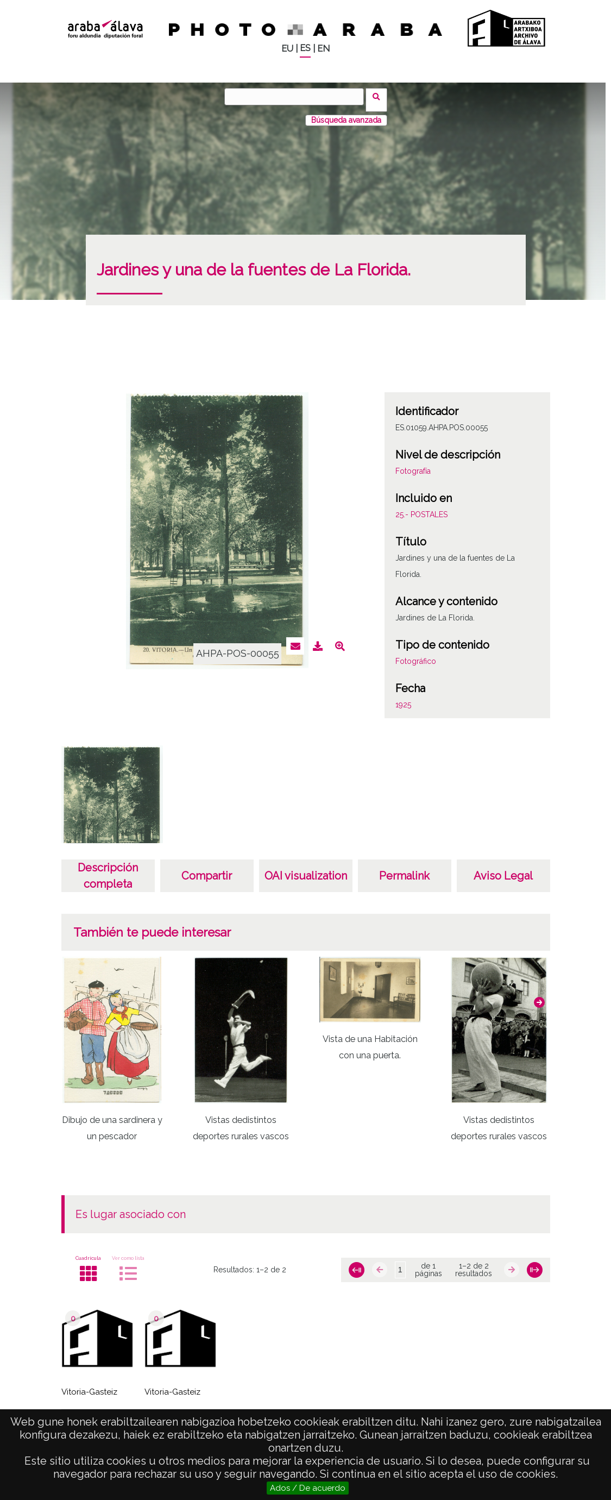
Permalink (404, 869)
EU (287, 48)
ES (305, 48)
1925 (403, 698)
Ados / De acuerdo (307, 1488)
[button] (539, 995)
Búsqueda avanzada (346, 113)
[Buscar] (297, 96)
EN (323, 48)
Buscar (380, 96)
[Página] (400, 1263)
